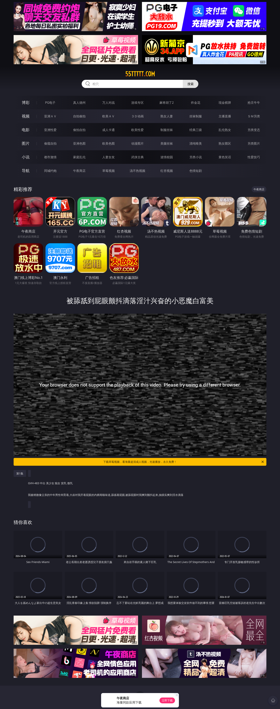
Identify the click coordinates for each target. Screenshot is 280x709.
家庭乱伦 (79, 157)
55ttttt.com (140, 74)
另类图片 (254, 143)
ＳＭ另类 (254, 116)
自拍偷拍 (79, 116)
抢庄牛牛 (254, 102)
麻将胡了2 (166, 102)
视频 (26, 116)
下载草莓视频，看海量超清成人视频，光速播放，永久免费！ (183, 461)
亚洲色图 (79, 143)
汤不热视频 (137, 171)
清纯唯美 (195, 143)
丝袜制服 (195, 116)
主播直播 (225, 116)
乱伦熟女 (225, 130)
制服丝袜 (166, 130)
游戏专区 (137, 102)
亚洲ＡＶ (50, 116)
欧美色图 (108, 143)
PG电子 (50, 102)
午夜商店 (79, 171)
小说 (26, 157)
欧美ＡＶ (108, 116)
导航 (26, 170)
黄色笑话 (225, 157)
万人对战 (108, 102)
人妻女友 (108, 157)
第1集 (19, 473)
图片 (26, 143)
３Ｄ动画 (137, 116)
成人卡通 (108, 130)
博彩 (26, 102)
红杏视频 (166, 171)
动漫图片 (137, 143)
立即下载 (167, 700)
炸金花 (195, 102)
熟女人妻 (166, 116)
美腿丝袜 (166, 143)
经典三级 (195, 130)
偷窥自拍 (50, 143)
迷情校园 (166, 157)
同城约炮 (50, 171)
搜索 (190, 84)
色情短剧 (195, 171)
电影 (26, 129)
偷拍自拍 (79, 130)
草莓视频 (108, 171)
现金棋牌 (225, 102)
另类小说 (195, 157)
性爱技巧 (254, 157)
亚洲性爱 (50, 130)
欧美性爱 (137, 130)
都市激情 (50, 157)
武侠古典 (137, 157)
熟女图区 (225, 143)
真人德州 (79, 102)
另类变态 (254, 130)
